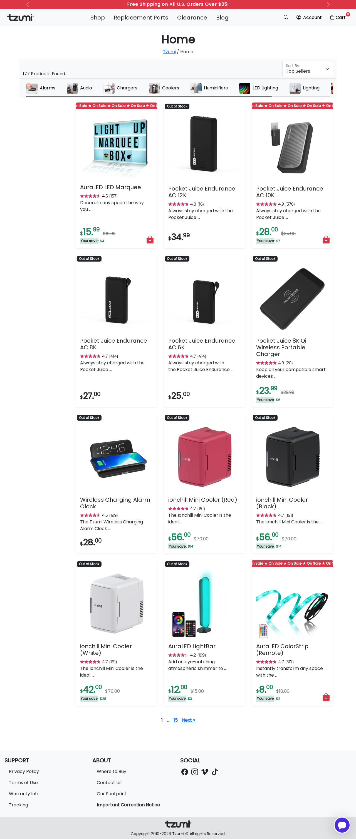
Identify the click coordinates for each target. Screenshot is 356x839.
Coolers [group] (164, 88)
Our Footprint (112, 794)
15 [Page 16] (176, 720)
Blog (222, 17)
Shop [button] (97, 17)
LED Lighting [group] (258, 88)
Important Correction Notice (128, 805)
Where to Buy (111, 771)
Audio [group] (79, 88)
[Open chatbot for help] (342, 825)
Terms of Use (23, 782)
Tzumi (169, 51)
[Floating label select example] (307, 69)
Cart (339, 16)
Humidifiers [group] (209, 88)
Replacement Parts (141, 17)
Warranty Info (24, 794)
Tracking (18, 805)
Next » (188, 720)
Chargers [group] (120, 88)
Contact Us (109, 782)
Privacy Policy (24, 771)
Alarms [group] (40, 88)
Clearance (192, 17)
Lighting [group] (305, 88)
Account (309, 17)
